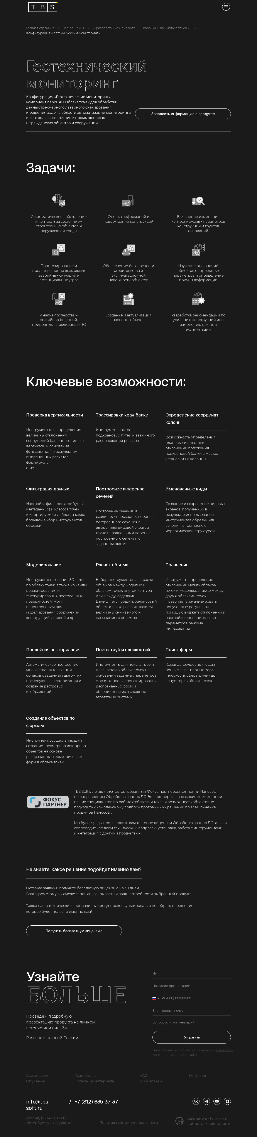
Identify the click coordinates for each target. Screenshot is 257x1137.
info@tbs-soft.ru (38, 1104)
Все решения (73, 28)
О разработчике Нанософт (114, 28)
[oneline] (191, 986)
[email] (191, 1011)
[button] (183, 113)
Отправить (192, 1037)
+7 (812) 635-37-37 (96, 1101)
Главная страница (40, 28)
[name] (191, 973)
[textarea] (191, 1023)
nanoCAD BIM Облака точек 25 (167, 28)
